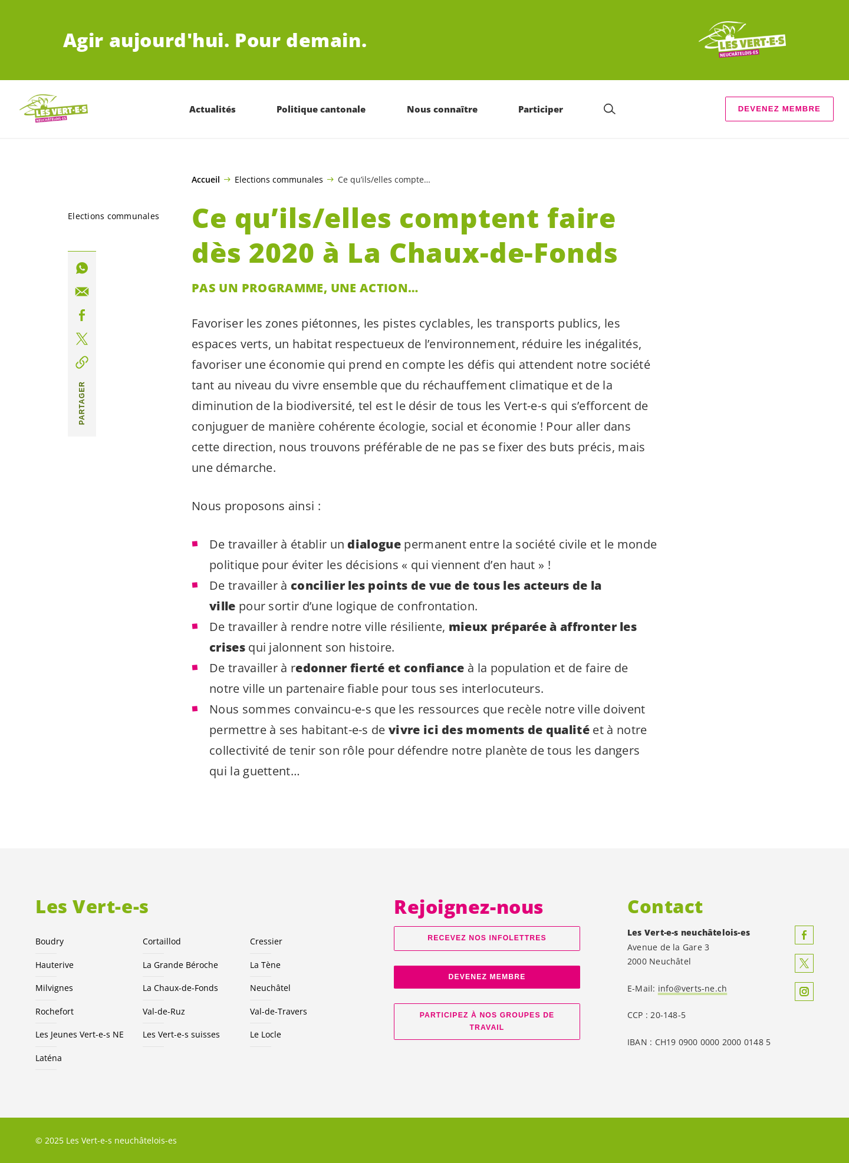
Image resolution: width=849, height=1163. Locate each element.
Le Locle (265, 1034)
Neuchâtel (270, 987)
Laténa (48, 1057)
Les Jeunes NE (79, 1034)
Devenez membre (779, 108)
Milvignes (54, 987)
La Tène (265, 964)
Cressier (266, 941)
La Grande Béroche (180, 964)
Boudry (49, 941)
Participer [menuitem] (540, 109)
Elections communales (279, 179)
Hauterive (54, 964)
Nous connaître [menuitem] (442, 109)
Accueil (206, 180)
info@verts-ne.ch (693, 988)
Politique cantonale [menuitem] (321, 109)
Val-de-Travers (278, 1011)
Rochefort (54, 1011)
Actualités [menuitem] (212, 109)
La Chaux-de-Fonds (180, 987)
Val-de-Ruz (164, 1011)
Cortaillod (162, 941)
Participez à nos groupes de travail (487, 1021)
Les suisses (181, 1034)
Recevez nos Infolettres (486, 938)
